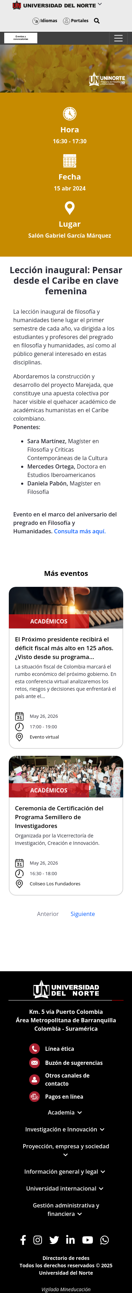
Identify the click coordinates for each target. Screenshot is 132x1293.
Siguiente (83, 914)
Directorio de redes (66, 1258)
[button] (97, 21)
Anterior (47, 914)
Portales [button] (76, 21)
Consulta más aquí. (80, 531)
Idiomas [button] (44, 21)
